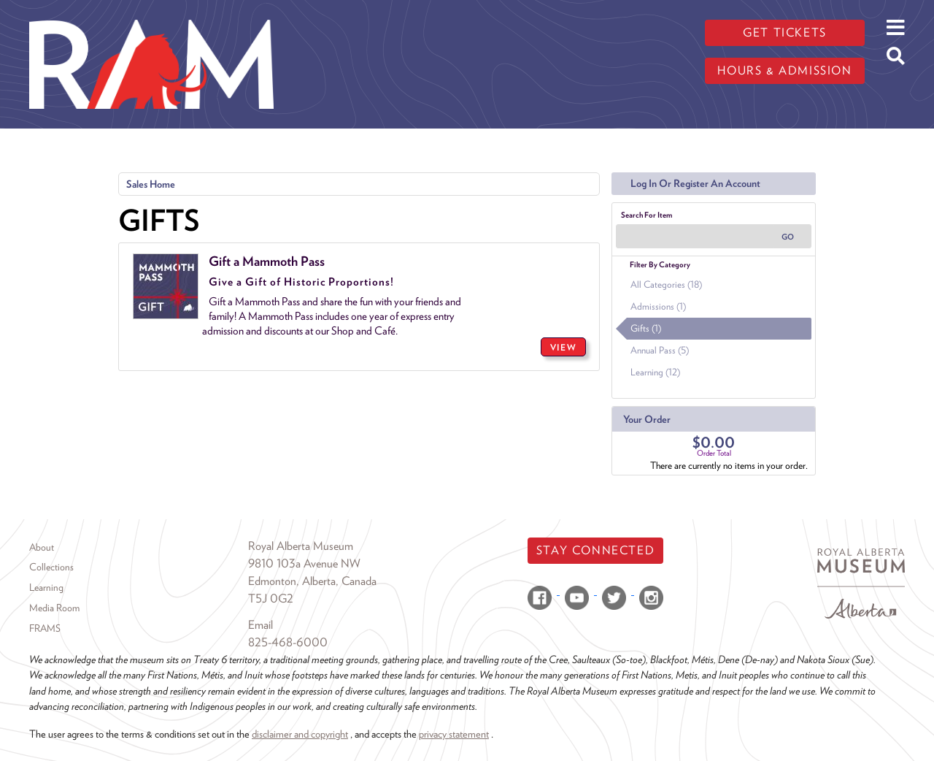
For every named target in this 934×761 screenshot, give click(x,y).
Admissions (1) (658, 306)
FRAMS (45, 628)
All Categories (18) (666, 284)
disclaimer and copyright (300, 733)
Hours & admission (784, 70)
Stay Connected (595, 550)
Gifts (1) (645, 328)
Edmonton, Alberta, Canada (312, 581)
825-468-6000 (288, 642)
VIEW (563, 347)
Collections (51, 567)
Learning (46, 587)
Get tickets (785, 32)
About (41, 547)
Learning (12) (655, 372)
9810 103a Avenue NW (304, 563)
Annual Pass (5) (659, 350)
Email (260, 625)
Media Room (54, 607)
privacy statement (454, 733)
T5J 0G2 (270, 598)
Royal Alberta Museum (300, 546)
